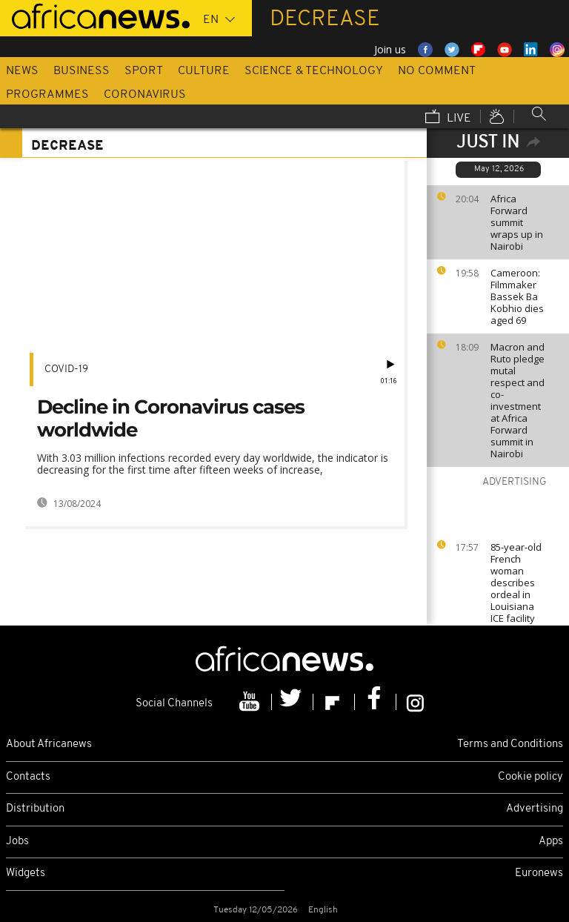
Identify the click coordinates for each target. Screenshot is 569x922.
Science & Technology (313, 71)
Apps (551, 841)
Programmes (47, 95)
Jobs (17, 841)
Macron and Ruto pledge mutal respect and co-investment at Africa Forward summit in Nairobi (517, 400)
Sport (143, 71)
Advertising (534, 809)
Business (81, 71)
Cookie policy (530, 777)
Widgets (25, 873)
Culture (204, 71)
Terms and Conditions (510, 744)
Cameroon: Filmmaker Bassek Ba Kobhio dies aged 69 (517, 296)
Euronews (539, 873)
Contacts (28, 777)
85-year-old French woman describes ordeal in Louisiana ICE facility (516, 582)
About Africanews (49, 744)
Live (448, 118)
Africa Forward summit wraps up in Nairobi (516, 222)
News (22, 71)
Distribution (35, 809)
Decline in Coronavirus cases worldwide (171, 418)
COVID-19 (66, 369)
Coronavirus (145, 95)
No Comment (437, 71)
